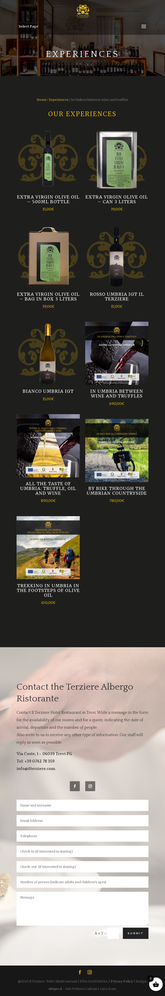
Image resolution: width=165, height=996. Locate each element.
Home (41, 100)
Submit (136, 933)
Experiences (58, 100)
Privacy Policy (122, 981)
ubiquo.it (55, 989)
